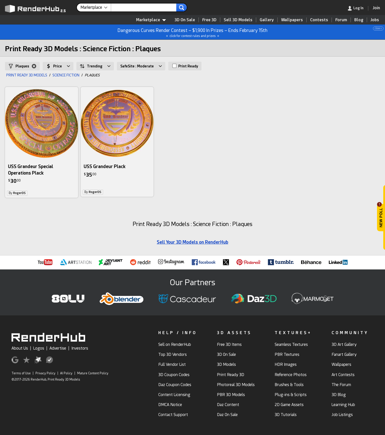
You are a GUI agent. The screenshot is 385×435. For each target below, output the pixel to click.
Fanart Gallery (344, 354)
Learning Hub (343, 404)
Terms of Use (21, 373)
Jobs (375, 19)
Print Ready (185, 66)
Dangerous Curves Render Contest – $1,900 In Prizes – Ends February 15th (193, 32)
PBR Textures (287, 354)
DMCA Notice (170, 404)
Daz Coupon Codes (174, 384)
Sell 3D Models (238, 19)
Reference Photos (291, 374)
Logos (38, 348)
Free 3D (209, 19)
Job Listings (342, 414)
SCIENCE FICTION (65, 75)
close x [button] (378, 28)
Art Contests (343, 374)
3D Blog (339, 394)
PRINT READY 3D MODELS (26, 75)
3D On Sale (185, 19)
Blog (358, 19)
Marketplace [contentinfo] (151, 19)
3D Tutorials (286, 414)
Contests (319, 19)
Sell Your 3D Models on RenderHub (192, 242)
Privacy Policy (45, 373)
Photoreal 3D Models (236, 384)
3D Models (226, 364)
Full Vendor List (172, 364)
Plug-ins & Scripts (291, 394)
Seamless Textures (291, 344)
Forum (341, 19)
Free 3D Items (229, 344)
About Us (19, 348)
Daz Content (228, 404)
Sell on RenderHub (174, 344)
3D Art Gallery (344, 344)
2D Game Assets (289, 404)
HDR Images (286, 364)
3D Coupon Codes (174, 374)
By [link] (17, 193)
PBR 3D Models (231, 394)
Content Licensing (174, 394)
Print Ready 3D (230, 374)
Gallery (267, 19)
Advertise (57, 348)
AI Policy (66, 373)
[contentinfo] (95, 7)
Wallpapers (292, 19)
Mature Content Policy (92, 373)
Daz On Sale (227, 414)
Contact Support (173, 414)
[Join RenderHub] (376, 7)
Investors (79, 348)
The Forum (341, 384)
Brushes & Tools (289, 384)
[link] (358, 8)
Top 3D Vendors (172, 354)
